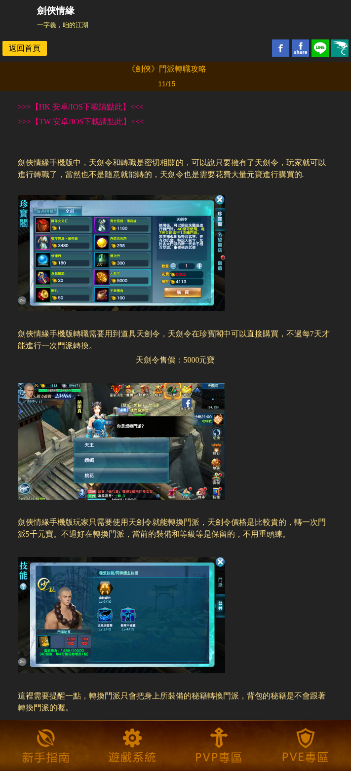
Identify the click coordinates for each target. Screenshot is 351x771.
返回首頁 (24, 48)
